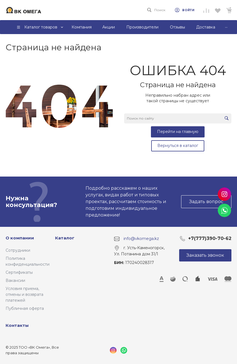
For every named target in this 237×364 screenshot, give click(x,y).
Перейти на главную (177, 131)
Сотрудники (18, 250)
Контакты (17, 325)
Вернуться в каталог (177, 145)
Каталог (64, 238)
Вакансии (15, 280)
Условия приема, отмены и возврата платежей (24, 294)
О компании (20, 238)
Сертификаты (19, 272)
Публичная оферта (25, 308)
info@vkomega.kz (141, 238)
